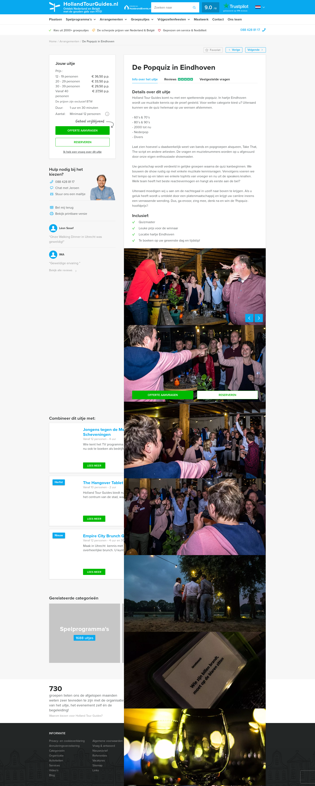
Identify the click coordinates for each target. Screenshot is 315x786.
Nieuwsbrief (100, 751)
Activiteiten (56, 760)
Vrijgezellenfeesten (172, 19)
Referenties (99, 755)
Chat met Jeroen (64, 188)
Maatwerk (201, 19)
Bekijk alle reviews (63, 270)
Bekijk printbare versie (68, 214)
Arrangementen (111, 19)
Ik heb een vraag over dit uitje (82, 152)
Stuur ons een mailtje (67, 194)
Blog (52, 775)
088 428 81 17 (250, 29)
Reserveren (82, 142)
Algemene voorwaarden (107, 741)
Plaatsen (55, 19)
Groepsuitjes (140, 19)
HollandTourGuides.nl (90, 7)
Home (53, 41)
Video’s (54, 770)
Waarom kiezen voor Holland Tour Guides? (75, 716)
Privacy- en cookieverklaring (67, 741)
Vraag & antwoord (103, 746)
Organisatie (56, 755)
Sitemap (97, 765)
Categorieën (57, 751)
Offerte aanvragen (83, 130)
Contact (218, 19)
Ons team (235, 19)
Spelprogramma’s (79, 19)
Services (54, 765)
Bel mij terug (61, 207)
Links (95, 770)
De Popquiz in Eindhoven (98, 41)
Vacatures (98, 760)
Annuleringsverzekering (64, 746)
